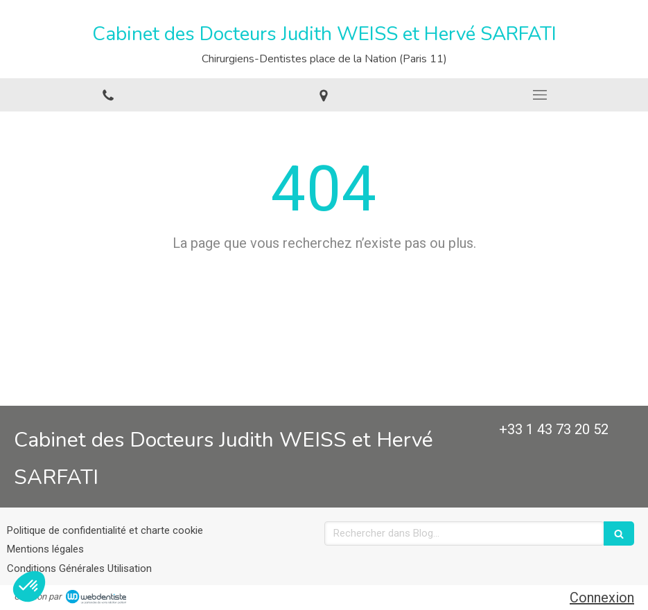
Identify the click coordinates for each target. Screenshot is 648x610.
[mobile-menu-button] (540, 95)
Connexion (602, 597)
